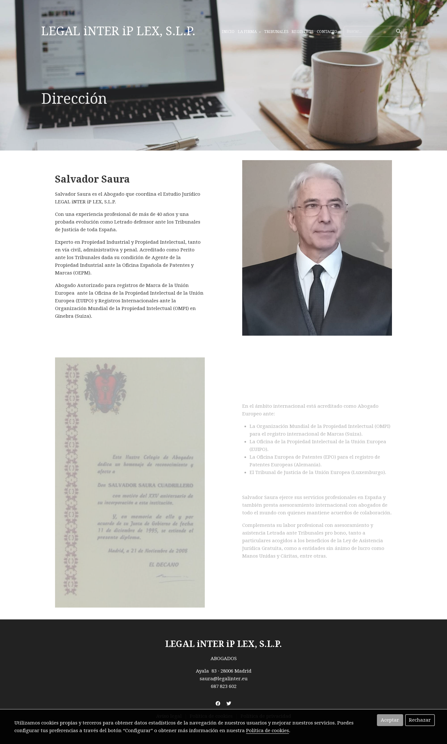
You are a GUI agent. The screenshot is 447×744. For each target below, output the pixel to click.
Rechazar (420, 720)
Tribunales (276, 31)
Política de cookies (267, 730)
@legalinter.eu (230, 679)
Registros (302, 31)
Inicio (228, 31)
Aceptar (390, 720)
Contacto (327, 31)
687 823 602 (223, 686)
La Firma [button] (249, 31)
